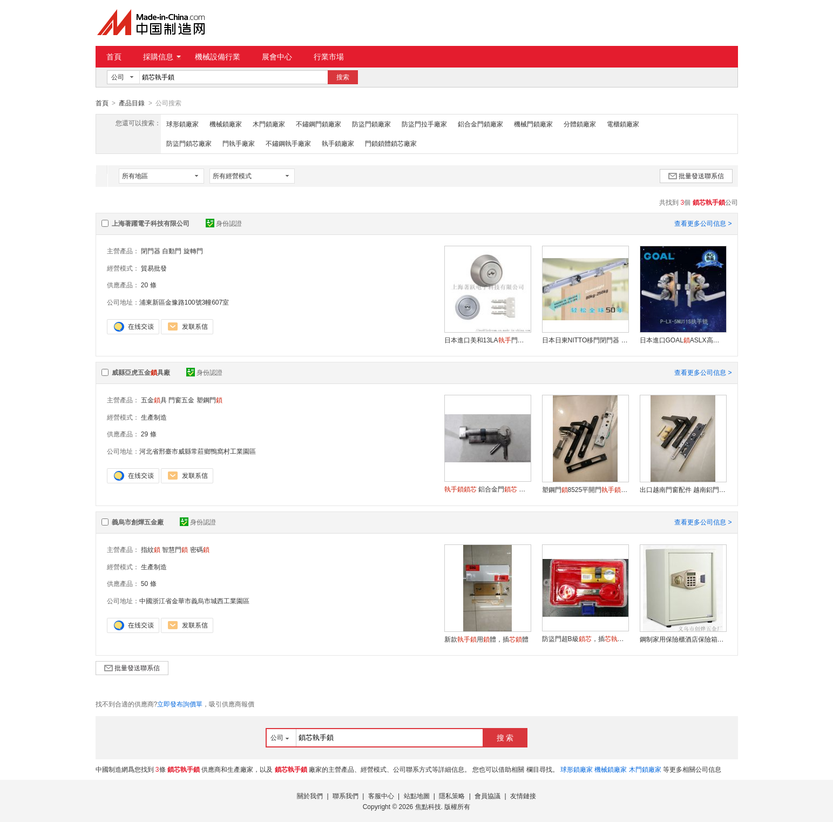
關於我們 (310, 795)
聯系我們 (345, 795)
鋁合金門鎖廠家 (480, 123)
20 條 (149, 284)
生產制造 (154, 417)
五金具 (154, 399)
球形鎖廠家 (182, 123)
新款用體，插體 (486, 639)
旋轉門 (193, 250)
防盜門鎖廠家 (371, 123)
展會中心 (277, 56)
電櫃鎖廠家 (623, 123)
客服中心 (381, 795)
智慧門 (175, 549)
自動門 (171, 250)
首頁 (113, 56)
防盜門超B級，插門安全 (585, 638)
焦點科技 (428, 806)
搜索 (342, 77)
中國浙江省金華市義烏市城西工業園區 (194, 600)
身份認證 (224, 223)
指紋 (150, 549)
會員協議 (487, 795)
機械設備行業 (217, 56)
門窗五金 (181, 399)
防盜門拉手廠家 (424, 123)
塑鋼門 (209, 399)
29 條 (149, 433)
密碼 (199, 549)
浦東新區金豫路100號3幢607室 (184, 302)
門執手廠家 (238, 143)
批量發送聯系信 (696, 175)
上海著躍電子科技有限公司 (150, 223)
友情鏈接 (523, 795)
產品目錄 (132, 103)
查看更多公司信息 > (703, 223)
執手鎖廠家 (338, 143)
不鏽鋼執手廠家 (288, 143)
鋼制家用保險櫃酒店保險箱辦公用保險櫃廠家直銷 (683, 639)
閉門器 (150, 250)
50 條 (149, 583)
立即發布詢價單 (179, 704)
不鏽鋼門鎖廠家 (318, 123)
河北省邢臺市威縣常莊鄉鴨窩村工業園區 (197, 451)
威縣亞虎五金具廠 (141, 372)
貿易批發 (154, 268)
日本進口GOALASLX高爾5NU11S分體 (683, 339)
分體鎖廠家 (580, 123)
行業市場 (329, 56)
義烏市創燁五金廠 (138, 521)
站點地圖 (417, 795)
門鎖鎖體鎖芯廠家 (391, 143)
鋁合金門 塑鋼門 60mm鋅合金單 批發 (487, 489)
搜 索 (505, 737)
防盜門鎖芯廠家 (189, 143)
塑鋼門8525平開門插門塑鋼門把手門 (585, 489)
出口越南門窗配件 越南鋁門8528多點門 (683, 489)
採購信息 (162, 56)
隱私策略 (452, 795)
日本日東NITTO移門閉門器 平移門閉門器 (585, 339)
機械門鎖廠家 (533, 123)
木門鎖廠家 (269, 123)
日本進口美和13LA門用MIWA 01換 (487, 339)
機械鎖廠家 (225, 123)
